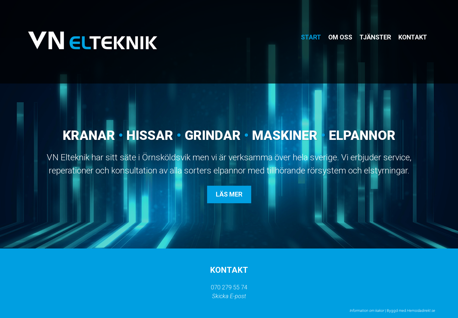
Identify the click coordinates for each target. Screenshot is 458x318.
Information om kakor (367, 310)
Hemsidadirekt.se (421, 310)
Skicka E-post (229, 296)
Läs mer (229, 194)
